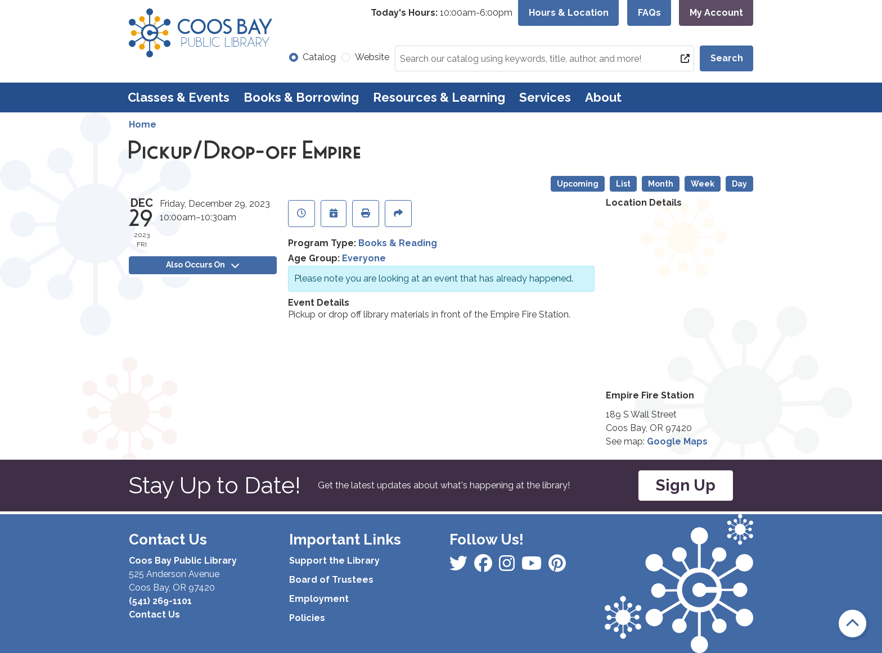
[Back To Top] (852, 623)
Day (739, 183)
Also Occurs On (202, 264)
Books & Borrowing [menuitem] (301, 97)
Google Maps (677, 441)
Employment (319, 598)
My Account (716, 12)
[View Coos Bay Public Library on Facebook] (459, 566)
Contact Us (154, 614)
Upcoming (577, 183)
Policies (307, 618)
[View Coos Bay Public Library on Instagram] (484, 566)
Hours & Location (569, 12)
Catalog (319, 57)
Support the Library (334, 560)
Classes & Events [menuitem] (179, 97)
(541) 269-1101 (160, 601)
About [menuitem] (603, 97)
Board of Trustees (331, 579)
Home (142, 124)
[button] (441, 13)
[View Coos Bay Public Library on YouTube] (557, 566)
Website (372, 57)
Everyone (364, 258)
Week (702, 183)
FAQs (649, 12)
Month (660, 183)
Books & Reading (397, 243)
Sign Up (686, 485)
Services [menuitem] (545, 97)
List (623, 183)
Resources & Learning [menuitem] (439, 97)
